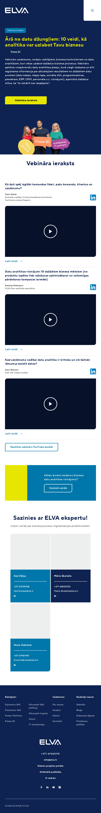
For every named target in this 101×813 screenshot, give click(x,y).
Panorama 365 (13, 710)
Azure (32, 719)
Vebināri (80, 704)
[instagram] (60, 787)
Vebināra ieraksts (26, 100)
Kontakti (57, 721)
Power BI (15, 51)
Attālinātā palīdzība (50, 772)
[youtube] (53, 787)
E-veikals (50, 778)
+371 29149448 (22, 586)
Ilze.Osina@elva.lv (24, 591)
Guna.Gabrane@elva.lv (26, 660)
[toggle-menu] (92, 10)
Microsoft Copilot (38, 713)
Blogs (79, 710)
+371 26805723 (62, 586)
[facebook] (41, 787)
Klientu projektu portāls (50, 766)
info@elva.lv (50, 759)
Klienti (56, 715)
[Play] (50, 231)
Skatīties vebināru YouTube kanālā (31, 447)
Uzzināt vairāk (58, 488)
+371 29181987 (21, 655)
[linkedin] (47, 787)
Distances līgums (85, 715)
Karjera (57, 710)
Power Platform (13, 715)
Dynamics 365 (12, 704)
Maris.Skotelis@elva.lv (66, 591)
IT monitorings (37, 724)
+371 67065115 (50, 753)
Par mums (58, 704)
